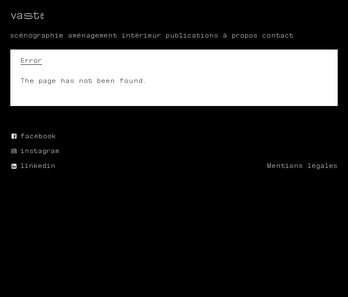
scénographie (37, 35)
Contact (278, 35)
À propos (240, 35)
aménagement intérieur (114, 35)
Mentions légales (302, 166)
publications (192, 35)
